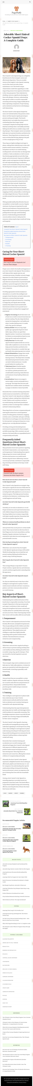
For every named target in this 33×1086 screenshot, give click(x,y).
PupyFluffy (16, 12)
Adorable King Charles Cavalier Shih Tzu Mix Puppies (16, 869)
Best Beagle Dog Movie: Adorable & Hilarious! (14, 885)
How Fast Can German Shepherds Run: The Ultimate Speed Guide (16, 1038)
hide (17, 226)
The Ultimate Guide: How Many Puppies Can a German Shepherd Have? (16, 1018)
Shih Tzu (5, 1003)
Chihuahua (6, 961)
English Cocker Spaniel (17, 30)
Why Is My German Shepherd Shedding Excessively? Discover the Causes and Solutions (16, 1028)
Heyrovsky (16, 47)
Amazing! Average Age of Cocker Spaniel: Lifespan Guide (12, 829)
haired (10, 793)
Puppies (5, 999)
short (16, 793)
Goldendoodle (7, 984)
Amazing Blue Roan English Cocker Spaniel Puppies (10, 840)
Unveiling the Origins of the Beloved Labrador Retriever (14, 1060)
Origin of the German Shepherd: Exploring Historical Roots (16, 1033)
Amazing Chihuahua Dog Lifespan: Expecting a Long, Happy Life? (16, 889)
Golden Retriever (8, 980)
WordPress (16, 1082)
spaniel (22, 793)
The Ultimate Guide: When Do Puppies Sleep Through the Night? (16, 927)
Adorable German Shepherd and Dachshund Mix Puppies (15, 864)
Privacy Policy (22, 1082)
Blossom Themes (24, 1080)
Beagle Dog (6, 946)
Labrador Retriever (8, 991)
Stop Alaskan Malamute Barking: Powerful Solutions (16, 896)
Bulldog (5, 954)
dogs (5, 793)
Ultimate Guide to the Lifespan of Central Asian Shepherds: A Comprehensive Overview (15, 1023)
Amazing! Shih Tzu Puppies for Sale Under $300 (15, 877)
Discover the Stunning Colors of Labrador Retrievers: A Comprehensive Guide (16, 1070)
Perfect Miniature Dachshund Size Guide (13, 893)
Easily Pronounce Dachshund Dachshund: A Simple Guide (16, 881)
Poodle (5, 995)
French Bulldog (7, 972)
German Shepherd (8, 976)
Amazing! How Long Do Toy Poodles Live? (13, 910)
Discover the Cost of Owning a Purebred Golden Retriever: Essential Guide (15, 1050)
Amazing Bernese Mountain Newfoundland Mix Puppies (15, 873)
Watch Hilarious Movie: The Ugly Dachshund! (14, 899)
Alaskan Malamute (8, 939)
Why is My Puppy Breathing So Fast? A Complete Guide (16, 923)
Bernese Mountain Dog (9, 950)
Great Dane (6, 988)
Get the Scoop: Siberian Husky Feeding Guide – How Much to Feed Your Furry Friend (16, 919)
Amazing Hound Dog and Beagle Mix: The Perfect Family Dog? (15, 914)
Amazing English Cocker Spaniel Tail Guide (10, 851)
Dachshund (6, 965)
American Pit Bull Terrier (10, 942)
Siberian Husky (7, 1006)
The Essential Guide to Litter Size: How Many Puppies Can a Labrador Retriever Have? (16, 1055)
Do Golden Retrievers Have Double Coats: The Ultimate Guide (14, 1065)
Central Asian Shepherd (10, 957)
